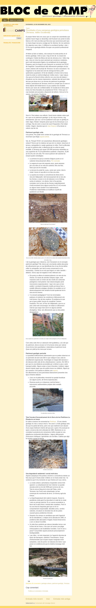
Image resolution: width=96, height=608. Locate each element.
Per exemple (55, 161)
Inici (48, 599)
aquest (55, 370)
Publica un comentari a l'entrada (38, 591)
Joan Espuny (51, 126)
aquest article (44, 137)
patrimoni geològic (57, 583)
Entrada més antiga (61, 599)
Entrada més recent (34, 599)
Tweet (27, 28)
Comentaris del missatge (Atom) (45, 603)
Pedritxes (53, 421)
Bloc (5, 20)
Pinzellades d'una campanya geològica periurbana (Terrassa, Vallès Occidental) (47, 31)
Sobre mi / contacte (16, 20)
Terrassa (66, 583)
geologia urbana (46, 583)
